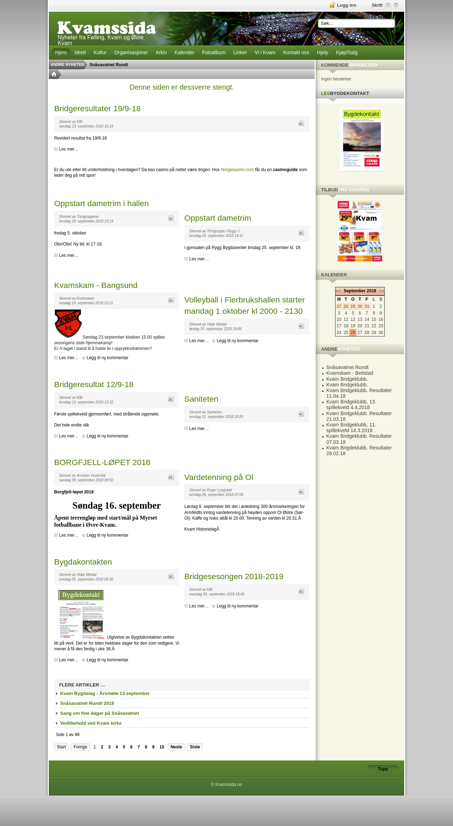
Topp (383, 768)
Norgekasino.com (237, 169)
